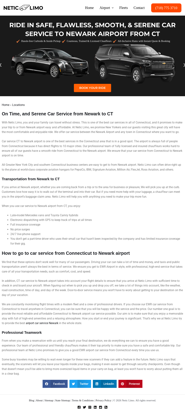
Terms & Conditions (83, 400)
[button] (112, 7)
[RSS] (106, 407)
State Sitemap (62, 400)
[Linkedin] (95, 407)
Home (5, 105)
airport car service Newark (42, 323)
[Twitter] (84, 407)
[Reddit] (100, 407)
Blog (31, 400)
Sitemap (49, 400)
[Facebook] (79, 407)
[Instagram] (89, 407)
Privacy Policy (103, 400)
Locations (18, 105)
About (39, 400)
